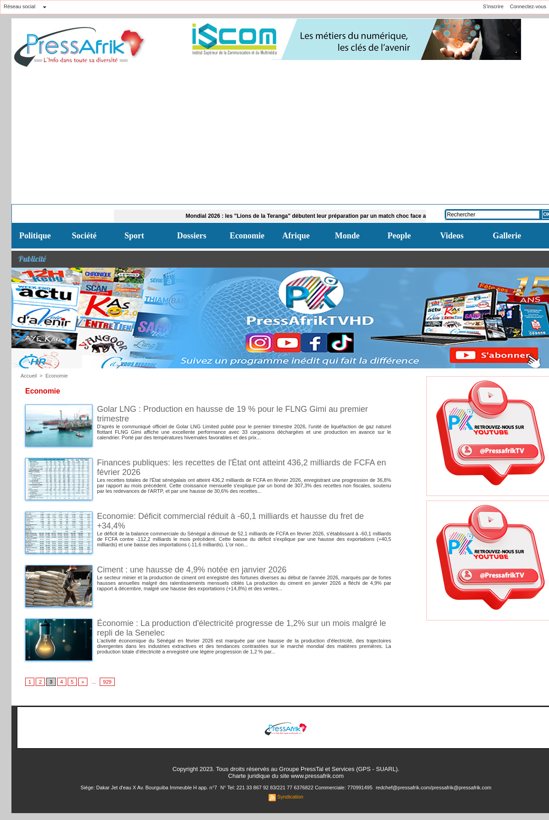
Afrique (296, 235)
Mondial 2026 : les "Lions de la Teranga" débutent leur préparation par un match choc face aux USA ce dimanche (335, 216)
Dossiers (191, 235)
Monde (347, 235)
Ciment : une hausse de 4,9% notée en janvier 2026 (191, 569)
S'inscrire (493, 6)
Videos (451, 235)
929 (107, 682)
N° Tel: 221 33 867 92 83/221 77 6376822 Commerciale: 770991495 (297, 787)
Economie (247, 235)
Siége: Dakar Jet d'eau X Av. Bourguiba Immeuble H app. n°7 (149, 787)
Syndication (290, 796)
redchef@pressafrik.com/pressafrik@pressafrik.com (433, 787)
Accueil (29, 375)
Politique (35, 235)
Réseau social (19, 6)
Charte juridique (249, 775)
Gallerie (507, 235)
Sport (134, 235)
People (399, 235)
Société (84, 235)
